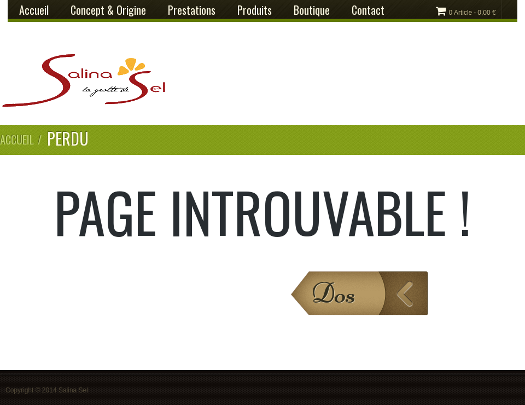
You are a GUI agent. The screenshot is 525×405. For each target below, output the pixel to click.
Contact (368, 10)
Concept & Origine (108, 10)
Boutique (312, 10)
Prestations (191, 10)
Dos (333, 293)
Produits (254, 10)
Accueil (34, 10)
